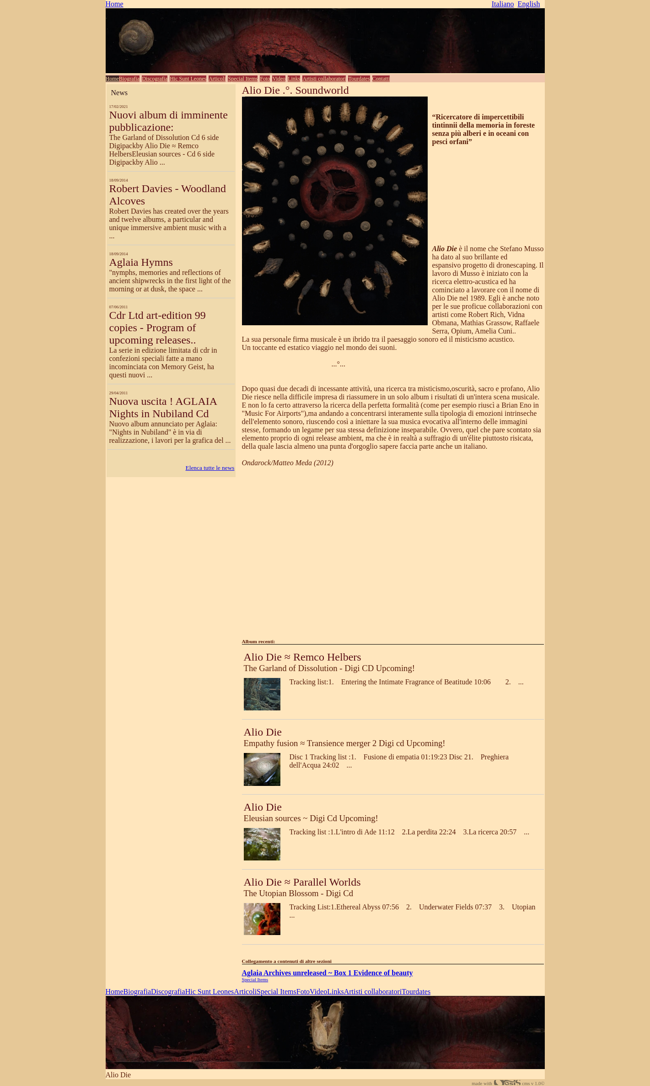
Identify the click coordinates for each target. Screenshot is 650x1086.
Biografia (129, 78)
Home (115, 4)
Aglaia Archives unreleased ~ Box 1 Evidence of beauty (327, 973)
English (529, 4)
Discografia (154, 78)
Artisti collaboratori (324, 78)
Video (278, 78)
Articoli (217, 78)
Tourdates (359, 78)
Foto (265, 78)
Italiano (503, 4)
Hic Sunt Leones (188, 78)
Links (294, 78)
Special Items (243, 78)
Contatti (381, 78)
